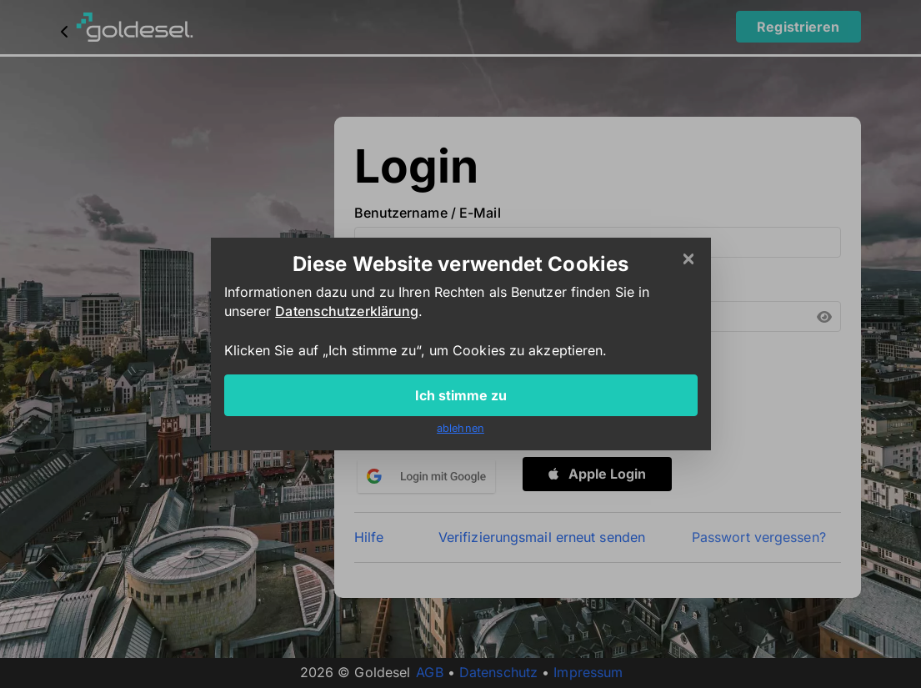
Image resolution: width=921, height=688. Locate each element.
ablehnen (460, 428)
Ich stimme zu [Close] (461, 395)
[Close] (688, 259)
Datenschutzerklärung (346, 311)
